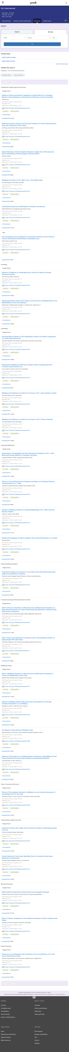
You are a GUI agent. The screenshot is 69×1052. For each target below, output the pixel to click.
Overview (37, 1005)
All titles (3, 1005)
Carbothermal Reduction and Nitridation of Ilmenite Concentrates (23, 206)
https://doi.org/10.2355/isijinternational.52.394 (17, 377)
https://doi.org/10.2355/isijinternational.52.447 (17, 549)
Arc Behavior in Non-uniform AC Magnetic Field (17, 730)
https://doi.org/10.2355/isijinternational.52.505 (17, 841)
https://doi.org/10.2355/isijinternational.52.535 (17, 249)
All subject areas (6, 1008)
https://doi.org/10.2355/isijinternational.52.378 (17, 313)
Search (17, 32)
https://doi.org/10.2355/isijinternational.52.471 (17, 650)
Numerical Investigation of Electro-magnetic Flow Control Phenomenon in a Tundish (29, 538)
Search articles (5, 1014)
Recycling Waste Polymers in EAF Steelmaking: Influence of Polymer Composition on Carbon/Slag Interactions (29, 337)
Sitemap (36, 1043)
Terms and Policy (39, 1014)
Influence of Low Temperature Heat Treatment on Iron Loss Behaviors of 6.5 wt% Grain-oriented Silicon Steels (28, 955)
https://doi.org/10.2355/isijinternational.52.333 (17, 108)
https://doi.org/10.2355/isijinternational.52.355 (17, 191)
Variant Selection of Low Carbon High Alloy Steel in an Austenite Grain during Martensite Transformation (27, 857)
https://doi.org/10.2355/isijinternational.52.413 (17, 430)
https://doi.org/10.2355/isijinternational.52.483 (17, 714)
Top (34, 997)
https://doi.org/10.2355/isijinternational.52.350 (17, 164)
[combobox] (14, 38)
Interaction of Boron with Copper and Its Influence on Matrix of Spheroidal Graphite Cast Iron (29, 829)
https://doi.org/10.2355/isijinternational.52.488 (17, 741)
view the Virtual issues (62, 64)
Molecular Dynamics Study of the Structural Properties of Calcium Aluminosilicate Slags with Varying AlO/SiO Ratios (29, 124)
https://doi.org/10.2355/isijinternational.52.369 (17, 285)
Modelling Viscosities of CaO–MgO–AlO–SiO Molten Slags (22, 180)
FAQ (35, 1037)
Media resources (5, 1040)
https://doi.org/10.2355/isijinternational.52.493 (17, 769)
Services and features (40, 1008)
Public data (37, 1011)
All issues (37, 21)
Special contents (6, 1037)
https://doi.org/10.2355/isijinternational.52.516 (17, 903)
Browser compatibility (40, 1034)
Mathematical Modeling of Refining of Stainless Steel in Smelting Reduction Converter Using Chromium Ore (27, 366)
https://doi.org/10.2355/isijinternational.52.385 (17, 349)
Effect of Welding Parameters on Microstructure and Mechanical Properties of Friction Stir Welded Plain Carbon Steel (27, 674)
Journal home (6, 21)
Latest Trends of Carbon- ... (10, 57)
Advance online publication (22, 21)
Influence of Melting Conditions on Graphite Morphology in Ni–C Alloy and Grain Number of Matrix (28, 511)
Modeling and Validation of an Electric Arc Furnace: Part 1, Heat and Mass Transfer (29, 393)
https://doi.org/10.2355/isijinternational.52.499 (17, 805)
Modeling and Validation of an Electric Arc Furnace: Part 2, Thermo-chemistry (27, 419)
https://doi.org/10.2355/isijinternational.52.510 (17, 869)
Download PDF (6, 118)
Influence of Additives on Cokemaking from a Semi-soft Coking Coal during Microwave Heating (26, 273)
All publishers (5, 1011)
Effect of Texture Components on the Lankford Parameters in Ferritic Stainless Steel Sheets (29, 919)
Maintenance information (8, 1034)
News (2, 1031)
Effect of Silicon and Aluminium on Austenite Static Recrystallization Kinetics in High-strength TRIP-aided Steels (28, 639)
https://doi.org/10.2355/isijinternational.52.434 (17, 494)
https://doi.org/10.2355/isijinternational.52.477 (17, 686)
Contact (36, 1040)
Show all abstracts (18, 75)
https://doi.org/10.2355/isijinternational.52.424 (17, 466)
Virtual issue (47, 21)
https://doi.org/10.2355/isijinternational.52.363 (17, 217)
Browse (50, 32)
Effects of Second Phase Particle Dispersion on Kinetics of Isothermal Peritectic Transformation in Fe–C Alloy (28, 482)
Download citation (6, 75)
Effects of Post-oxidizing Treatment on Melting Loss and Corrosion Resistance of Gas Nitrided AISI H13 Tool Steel (28, 793)
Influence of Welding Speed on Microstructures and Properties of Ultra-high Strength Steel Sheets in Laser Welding (26, 703)
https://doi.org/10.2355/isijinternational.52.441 (17, 522)
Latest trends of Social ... (9, 61)
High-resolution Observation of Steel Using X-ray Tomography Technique (25, 892)
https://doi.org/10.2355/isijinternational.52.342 (17, 136)
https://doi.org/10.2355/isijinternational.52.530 (17, 967)
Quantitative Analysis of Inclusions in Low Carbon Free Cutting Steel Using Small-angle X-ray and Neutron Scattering (29, 573)
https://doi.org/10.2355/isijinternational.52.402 (17, 404)
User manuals (38, 1031)
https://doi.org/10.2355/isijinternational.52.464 (17, 622)
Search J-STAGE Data (8, 1017)
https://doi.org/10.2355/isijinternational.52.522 (17, 931)
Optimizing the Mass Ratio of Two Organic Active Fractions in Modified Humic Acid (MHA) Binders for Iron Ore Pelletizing (29, 302)
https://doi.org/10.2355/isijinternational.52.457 (17, 585)
